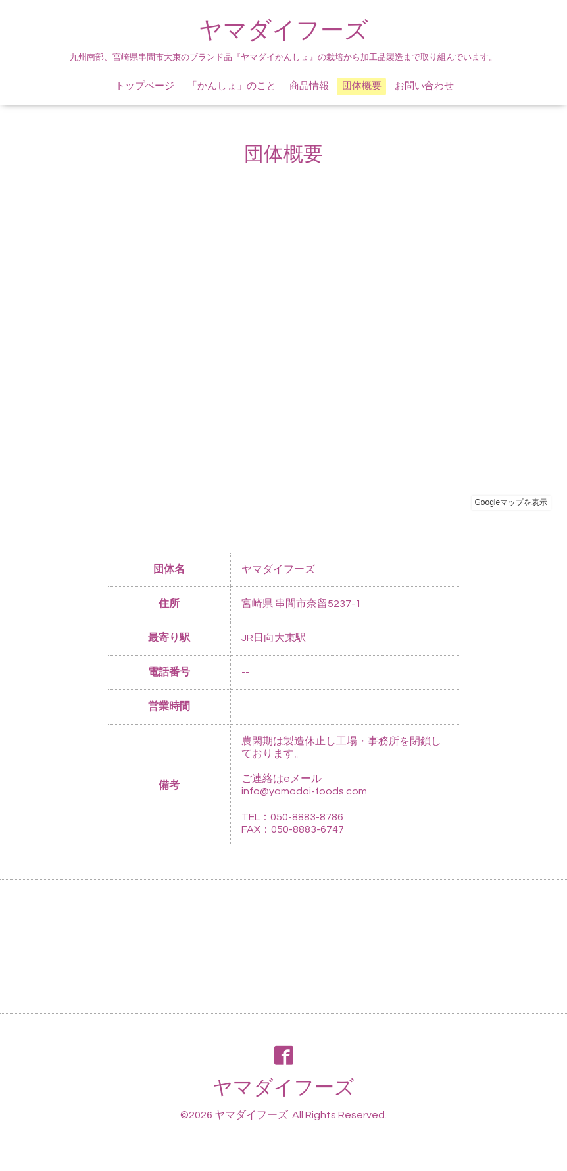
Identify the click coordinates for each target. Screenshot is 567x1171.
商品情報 (309, 86)
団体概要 (362, 86)
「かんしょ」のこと (231, 86)
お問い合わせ (424, 86)
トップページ (144, 86)
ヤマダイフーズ (283, 30)
